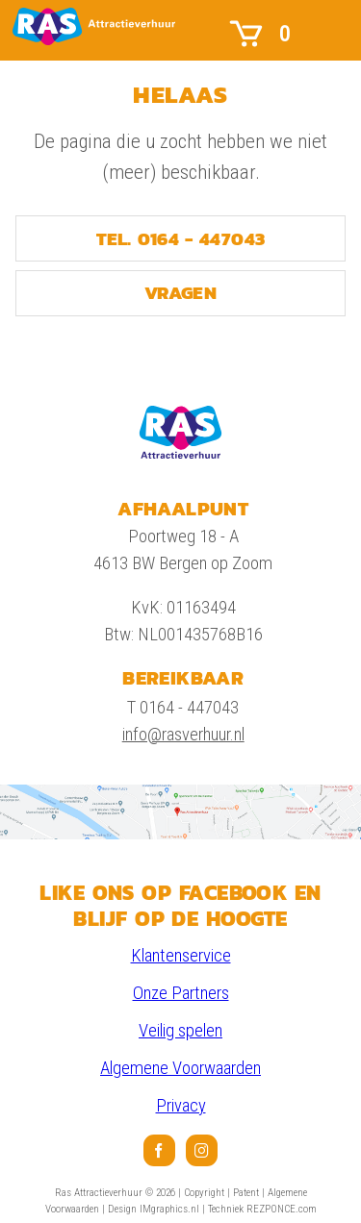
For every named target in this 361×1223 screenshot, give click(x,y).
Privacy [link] (181, 1105)
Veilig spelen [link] (180, 1030)
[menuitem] (159, 1150)
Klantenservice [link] (181, 955)
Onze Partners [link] (181, 993)
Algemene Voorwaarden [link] (180, 1068)
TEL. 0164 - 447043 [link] (181, 239)
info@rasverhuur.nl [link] (183, 734)
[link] (94, 26)
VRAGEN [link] (180, 293)
